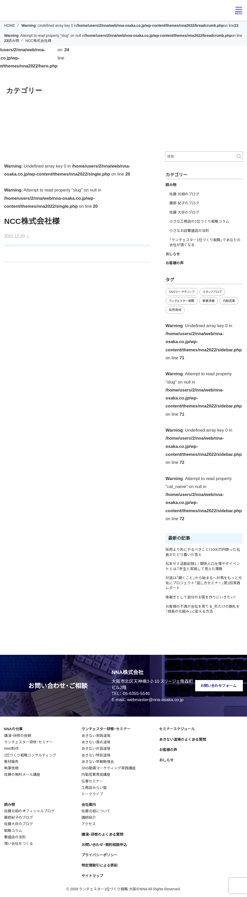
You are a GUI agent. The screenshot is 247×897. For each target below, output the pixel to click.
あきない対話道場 (95, 748)
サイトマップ (92, 876)
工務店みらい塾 (94, 788)
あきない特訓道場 (95, 755)
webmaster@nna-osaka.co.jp (155, 699)
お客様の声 (175, 263)
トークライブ (92, 794)
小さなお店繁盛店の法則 (189, 231)
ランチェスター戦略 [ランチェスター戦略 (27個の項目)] (181, 301)
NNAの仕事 (13, 729)
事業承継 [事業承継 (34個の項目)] (208, 301)
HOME (9, 25)
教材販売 (11, 762)
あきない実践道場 (95, 736)
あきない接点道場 (95, 742)
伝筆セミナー (92, 781)
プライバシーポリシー (99, 855)
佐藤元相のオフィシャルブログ (29, 811)
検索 (239, 156)
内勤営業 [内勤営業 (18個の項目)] (229, 301)
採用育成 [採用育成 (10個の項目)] (175, 310)
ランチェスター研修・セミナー (28, 742)
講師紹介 (88, 817)
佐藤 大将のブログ (184, 212)
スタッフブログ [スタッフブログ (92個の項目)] (212, 292)
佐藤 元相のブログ (184, 194)
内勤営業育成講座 (95, 774)
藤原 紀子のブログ (184, 203)
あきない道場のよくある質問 (182, 739)
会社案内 (88, 805)
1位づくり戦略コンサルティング (30, 755)
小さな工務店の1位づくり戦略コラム (199, 221)
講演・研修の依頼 (17, 736)
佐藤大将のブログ (18, 824)
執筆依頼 (11, 768)
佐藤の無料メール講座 (22, 774)
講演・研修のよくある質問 (102, 834)
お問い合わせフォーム (218, 686)
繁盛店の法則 (15, 837)
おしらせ (173, 254)
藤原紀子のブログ (18, 817)
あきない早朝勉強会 (97, 762)
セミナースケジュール (177, 729)
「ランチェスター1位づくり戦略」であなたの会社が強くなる (205, 242)
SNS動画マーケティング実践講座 (108, 768)
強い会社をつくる (18, 843)
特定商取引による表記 (99, 865)
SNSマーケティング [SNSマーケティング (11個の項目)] (182, 292)
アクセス (88, 824)
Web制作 (11, 748)
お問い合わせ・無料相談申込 (104, 845)
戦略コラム (13, 831)
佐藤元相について (95, 811)
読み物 (13, 41)
